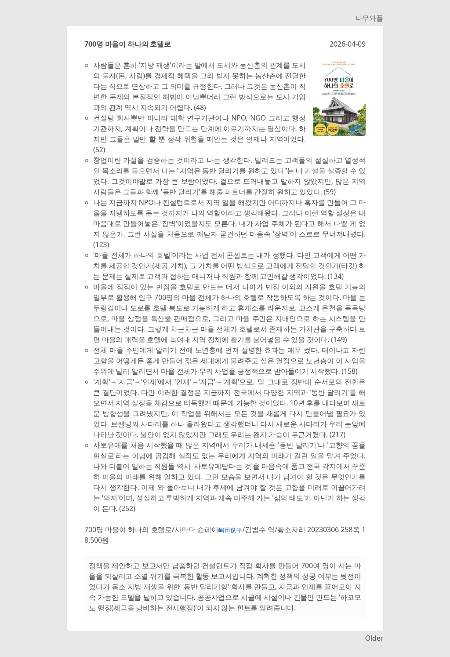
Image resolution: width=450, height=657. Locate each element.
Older (374, 638)
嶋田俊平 (230, 530)
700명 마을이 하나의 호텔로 (127, 44)
